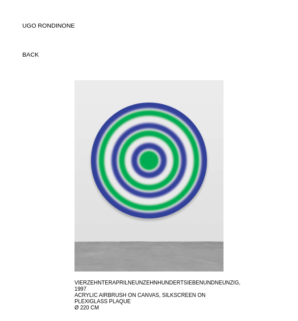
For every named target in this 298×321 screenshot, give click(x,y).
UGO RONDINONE (48, 25)
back (30, 54)
